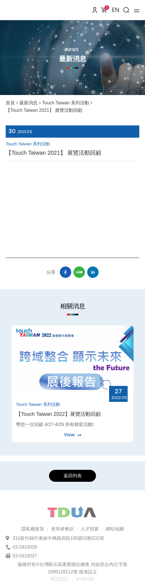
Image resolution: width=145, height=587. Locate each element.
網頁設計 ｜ (63, 578)
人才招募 (90, 528)
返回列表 (73, 475)
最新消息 (28, 102)
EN (115, 10)
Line (79, 272)
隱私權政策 (32, 528)
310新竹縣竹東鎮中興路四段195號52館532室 (58, 538)
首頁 (10, 102)
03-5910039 (25, 547)
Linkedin (93, 272)
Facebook (65, 272)
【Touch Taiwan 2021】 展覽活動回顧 (44, 110)
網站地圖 (115, 528)
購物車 (106, 8)
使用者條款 (62, 528)
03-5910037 (25, 555)
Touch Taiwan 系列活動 (65, 102)
